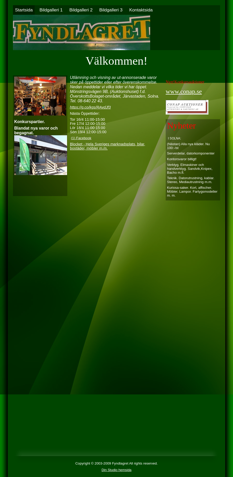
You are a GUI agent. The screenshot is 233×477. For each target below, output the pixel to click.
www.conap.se (184, 91)
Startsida (24, 9)
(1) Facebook (81, 138)
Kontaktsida (141, 9)
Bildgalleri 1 (51, 9)
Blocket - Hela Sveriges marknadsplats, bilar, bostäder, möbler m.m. (107, 146)
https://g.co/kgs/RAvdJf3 (90, 107)
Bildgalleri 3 (111, 9)
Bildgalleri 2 (81, 9)
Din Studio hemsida (116, 470)
